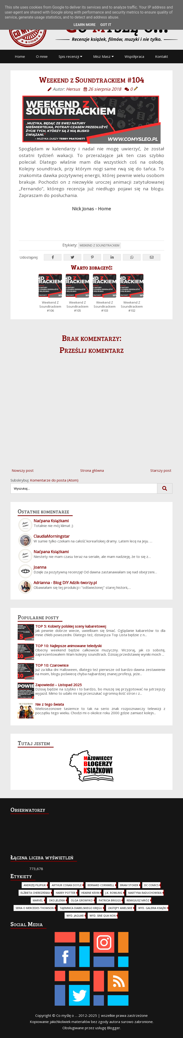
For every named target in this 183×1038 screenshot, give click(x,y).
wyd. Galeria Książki (152, 908)
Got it (105, 25)
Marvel (38, 900)
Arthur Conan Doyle (66, 885)
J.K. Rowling (113, 893)
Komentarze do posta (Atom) (54, 480)
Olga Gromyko (82, 900)
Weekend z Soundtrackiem (99, 245)
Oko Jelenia (57, 900)
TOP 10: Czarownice (52, 665)
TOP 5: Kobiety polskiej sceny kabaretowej (70, 626)
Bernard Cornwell (100, 885)
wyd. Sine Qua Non (103, 915)
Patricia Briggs (110, 900)
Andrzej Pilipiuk (35, 885)
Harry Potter (65, 893)
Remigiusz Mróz (138, 900)
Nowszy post (23, 470)
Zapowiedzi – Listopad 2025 (58, 684)
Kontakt (161, 56)
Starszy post (160, 470)
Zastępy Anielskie (120, 908)
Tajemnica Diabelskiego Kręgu (81, 908)
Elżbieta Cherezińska (35, 893)
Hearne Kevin (90, 893)
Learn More (85, 25)
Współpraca (134, 56)
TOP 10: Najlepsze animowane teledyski (68, 645)
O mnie (42, 56)
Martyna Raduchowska (145, 893)
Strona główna (92, 470)
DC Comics (151, 885)
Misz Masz (103, 56)
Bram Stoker (129, 885)
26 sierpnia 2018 (104, 89)
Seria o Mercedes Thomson (34, 908)
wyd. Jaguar (75, 915)
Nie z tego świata (49, 704)
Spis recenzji (70, 56)
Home (20, 56)
